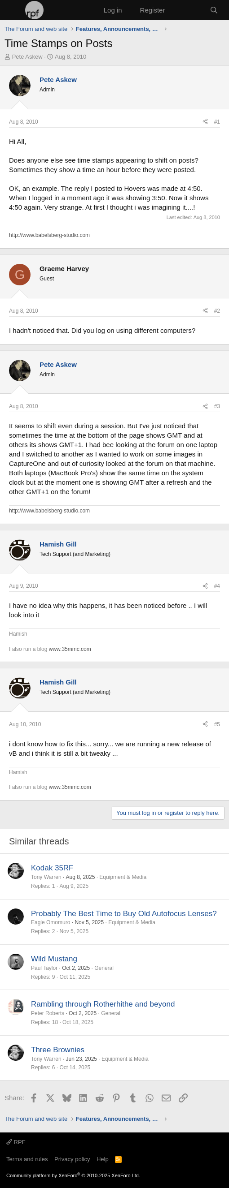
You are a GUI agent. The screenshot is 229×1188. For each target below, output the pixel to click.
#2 (217, 311)
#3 (217, 406)
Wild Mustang (54, 959)
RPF (16, 1142)
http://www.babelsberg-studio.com (49, 235)
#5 (217, 724)
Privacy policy (72, 1159)
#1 (217, 122)
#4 (217, 586)
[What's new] (187, 10)
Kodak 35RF (52, 868)
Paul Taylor (44, 968)
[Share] (205, 122)
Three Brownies (57, 1050)
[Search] (214, 10)
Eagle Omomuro (50, 922)
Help (103, 1159)
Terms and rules (27, 1159)
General (104, 968)
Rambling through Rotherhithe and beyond (103, 1004)
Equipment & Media (122, 877)
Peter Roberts (47, 1013)
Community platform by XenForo (73, 1175)
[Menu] (12, 10)
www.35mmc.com (70, 649)
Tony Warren (46, 877)
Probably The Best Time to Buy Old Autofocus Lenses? (124, 913)
